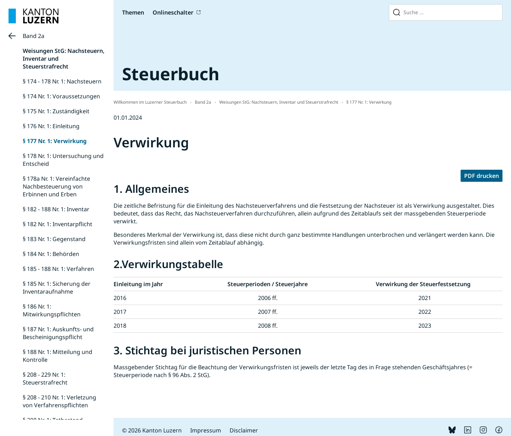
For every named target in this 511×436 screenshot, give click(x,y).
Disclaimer (244, 430)
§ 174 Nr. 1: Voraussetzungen (61, 96)
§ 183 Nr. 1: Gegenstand (54, 239)
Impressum (205, 430)
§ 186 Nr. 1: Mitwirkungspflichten (52, 310)
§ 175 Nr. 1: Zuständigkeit (56, 111)
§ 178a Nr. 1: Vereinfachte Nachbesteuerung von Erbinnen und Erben (56, 186)
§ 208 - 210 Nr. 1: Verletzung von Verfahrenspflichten (59, 401)
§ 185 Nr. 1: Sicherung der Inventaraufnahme (56, 287)
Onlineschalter (173, 12)
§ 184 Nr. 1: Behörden (51, 254)
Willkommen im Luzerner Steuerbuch (150, 102)
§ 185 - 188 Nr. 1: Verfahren (58, 269)
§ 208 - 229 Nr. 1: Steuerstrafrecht (45, 378)
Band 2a (33, 36)
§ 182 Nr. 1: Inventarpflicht (57, 224)
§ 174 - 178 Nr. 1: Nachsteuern (62, 81)
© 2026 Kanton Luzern (152, 430)
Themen (133, 12)
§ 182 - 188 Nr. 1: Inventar (56, 209)
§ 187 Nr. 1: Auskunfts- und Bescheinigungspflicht (58, 333)
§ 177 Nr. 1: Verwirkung (55, 141)
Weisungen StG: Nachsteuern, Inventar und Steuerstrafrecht (278, 102)
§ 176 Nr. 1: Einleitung (51, 126)
